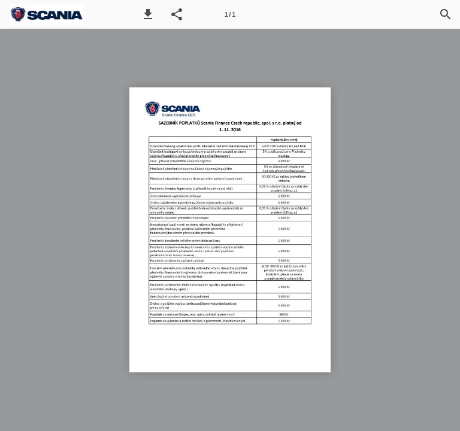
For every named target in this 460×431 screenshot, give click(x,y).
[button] (148, 14)
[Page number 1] (230, 14)
